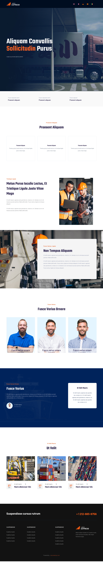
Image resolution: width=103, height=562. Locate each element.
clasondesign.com (55, 556)
